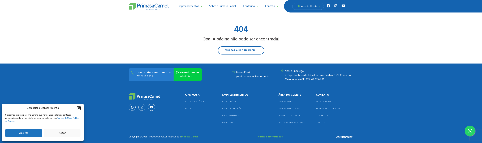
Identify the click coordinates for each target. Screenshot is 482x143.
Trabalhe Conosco (328, 109)
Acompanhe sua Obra (291, 122)
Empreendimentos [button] (190, 6)
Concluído (229, 102)
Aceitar (23, 133)
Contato (271, 6)
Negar (62, 133)
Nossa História (194, 102)
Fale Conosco (325, 102)
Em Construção (232, 109)
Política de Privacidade (270, 137)
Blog (188, 109)
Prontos (227, 122)
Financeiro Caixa (289, 109)
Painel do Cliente (289, 115)
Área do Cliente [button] (309, 6)
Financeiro (285, 102)
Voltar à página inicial (241, 50)
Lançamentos (231, 115)
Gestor (320, 122)
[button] (78, 108)
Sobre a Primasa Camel (222, 6)
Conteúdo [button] (250, 6)
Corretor (322, 115)
